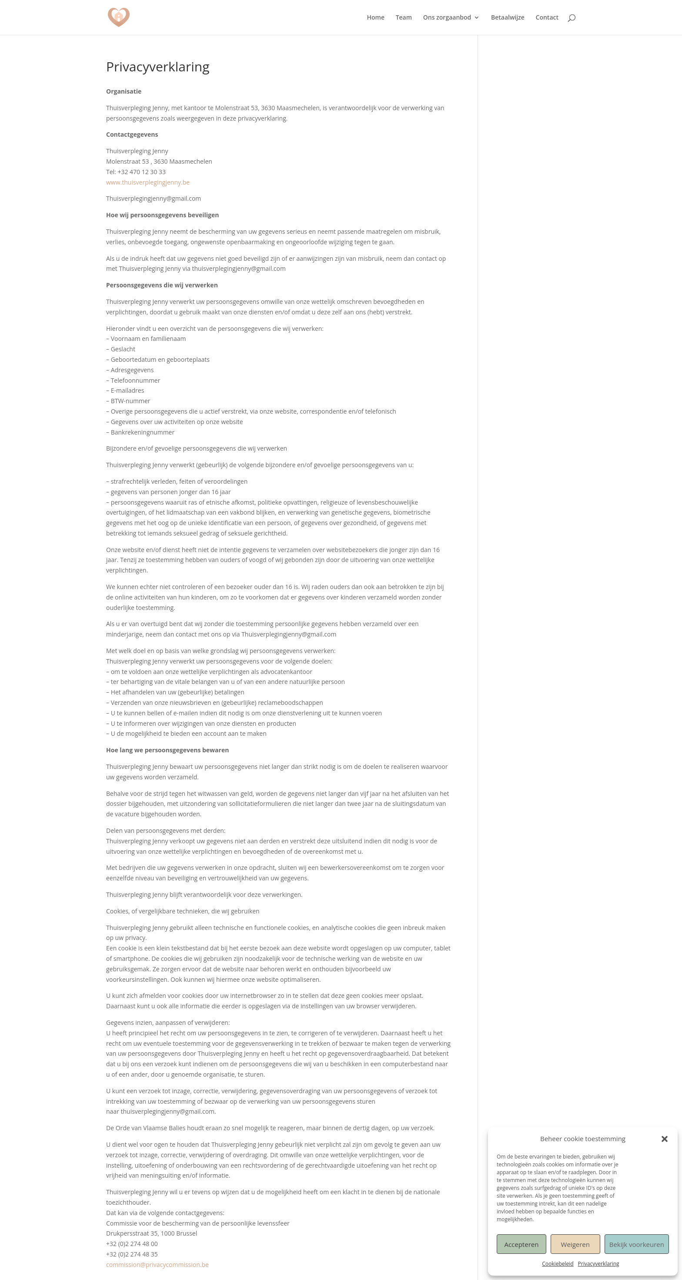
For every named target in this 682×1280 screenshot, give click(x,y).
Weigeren (575, 1244)
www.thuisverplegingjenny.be (148, 182)
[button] (664, 1139)
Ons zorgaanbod (447, 17)
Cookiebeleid (557, 1263)
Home (376, 17)
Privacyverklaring (598, 1263)
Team (404, 17)
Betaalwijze (508, 17)
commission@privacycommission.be (157, 1264)
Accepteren (521, 1244)
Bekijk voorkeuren (636, 1244)
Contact (547, 17)
